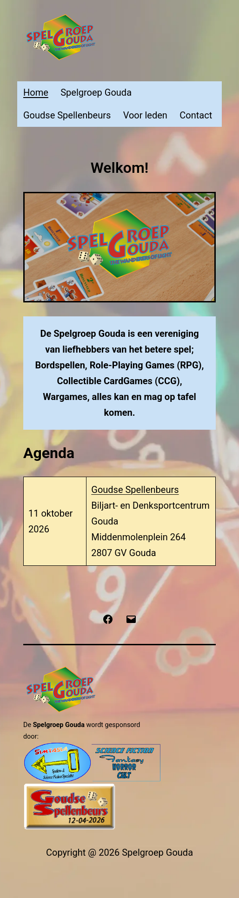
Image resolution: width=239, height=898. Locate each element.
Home (35, 92)
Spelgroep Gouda (96, 92)
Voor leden (145, 115)
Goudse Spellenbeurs (67, 115)
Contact (195, 115)
